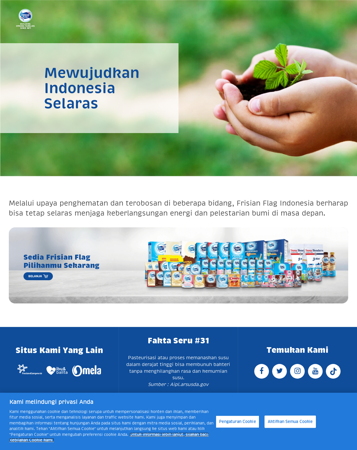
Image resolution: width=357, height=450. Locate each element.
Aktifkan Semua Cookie (290, 422)
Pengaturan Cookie (237, 422)
